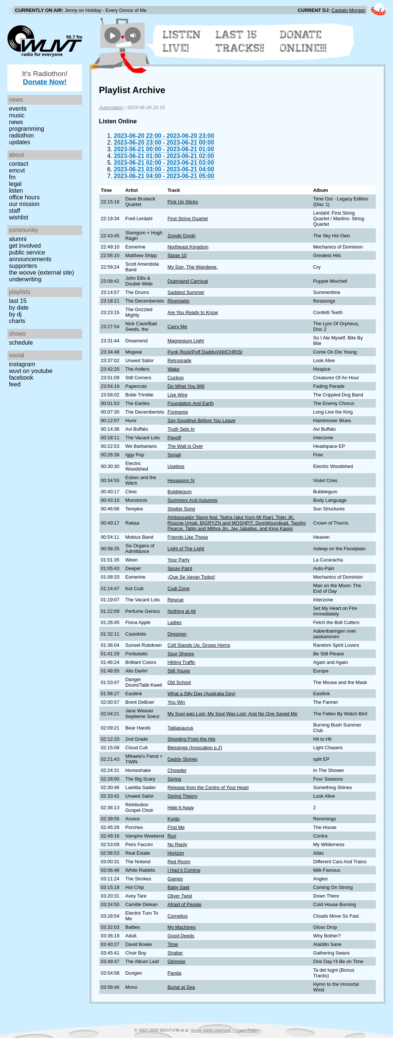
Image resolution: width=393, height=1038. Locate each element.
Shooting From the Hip (191, 739)
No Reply (177, 844)
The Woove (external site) (41, 272)
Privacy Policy (246, 1030)
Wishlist (18, 217)
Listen (16, 190)
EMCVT (17, 170)
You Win (176, 702)
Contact (18, 164)
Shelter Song (181, 509)
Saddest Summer (186, 292)
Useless (176, 466)
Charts (17, 321)
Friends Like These (188, 537)
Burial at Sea (181, 987)
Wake (174, 369)
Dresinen (177, 634)
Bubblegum (180, 491)
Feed (15, 384)
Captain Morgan (348, 10)
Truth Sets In (181, 429)
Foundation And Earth (191, 403)
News (16, 122)
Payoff (174, 437)
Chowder (177, 770)
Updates (19, 142)
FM (12, 177)
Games (175, 879)
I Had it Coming (184, 870)
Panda (174, 973)
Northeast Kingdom (188, 247)
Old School (179, 682)
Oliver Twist (180, 896)
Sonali (174, 455)
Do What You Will (186, 386)
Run (172, 836)
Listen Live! (182, 41)
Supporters (23, 266)
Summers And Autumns (193, 500)
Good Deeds (181, 936)
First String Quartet (188, 218)
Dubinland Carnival (188, 281)
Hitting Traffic (181, 662)
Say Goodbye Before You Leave (202, 420)
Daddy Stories (182, 759)
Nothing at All (182, 611)
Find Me (176, 827)
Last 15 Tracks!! (240, 41)
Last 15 (17, 301)
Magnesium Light (186, 341)
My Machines (182, 927)
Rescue (176, 599)
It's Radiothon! (45, 78)
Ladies (175, 622)
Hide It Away (181, 807)
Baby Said (178, 887)
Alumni (17, 239)
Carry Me (177, 326)
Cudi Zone (179, 588)
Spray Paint (180, 568)
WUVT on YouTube (31, 371)
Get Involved (25, 246)
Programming (26, 129)
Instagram (22, 364)
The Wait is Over (185, 446)
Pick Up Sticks (183, 202)
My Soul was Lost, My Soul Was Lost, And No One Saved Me (232, 713)
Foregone (178, 412)
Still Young (179, 671)
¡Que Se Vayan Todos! (191, 577)
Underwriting (25, 279)
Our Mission (24, 204)
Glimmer (176, 961)
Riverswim (179, 301)
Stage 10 (177, 255)
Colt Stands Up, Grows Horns (199, 645)
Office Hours (24, 197)
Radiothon (21, 135)
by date (18, 307)
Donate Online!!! (303, 41)
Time (173, 944)
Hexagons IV (181, 480)
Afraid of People (185, 904)
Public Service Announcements (30, 255)
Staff (14, 211)
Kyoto (174, 819)
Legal (15, 184)
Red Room (179, 861)
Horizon (176, 853)
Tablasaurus (180, 728)
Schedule (21, 342)
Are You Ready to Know (193, 312)
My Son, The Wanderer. (193, 267)
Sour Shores (181, 653)
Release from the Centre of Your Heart (208, 787)
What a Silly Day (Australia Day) (202, 693)
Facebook (21, 377)
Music (17, 115)
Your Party (179, 560)
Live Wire (177, 395)
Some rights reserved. (211, 1030)
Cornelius (178, 916)
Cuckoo (176, 377)
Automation (111, 107)
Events (17, 108)
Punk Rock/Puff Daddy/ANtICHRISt (205, 352)
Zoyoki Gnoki (182, 235)
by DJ (15, 314)
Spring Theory (182, 796)
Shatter (175, 953)
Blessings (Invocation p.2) (195, 747)
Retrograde (179, 360)
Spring (174, 779)
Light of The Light (186, 548)
